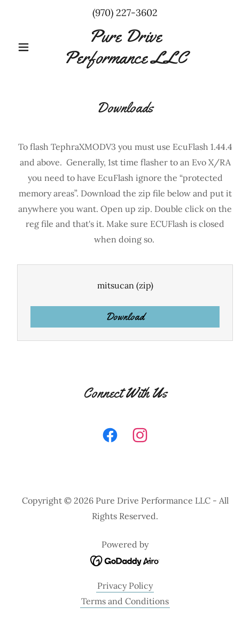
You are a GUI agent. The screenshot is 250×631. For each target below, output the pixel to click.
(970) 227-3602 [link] (125, 12)
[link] (125, 47)
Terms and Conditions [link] (125, 601)
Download (125, 316)
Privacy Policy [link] (125, 585)
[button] (29, 47)
